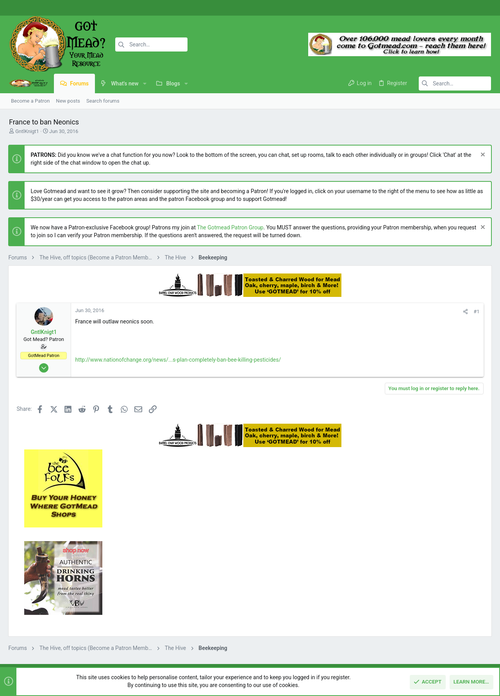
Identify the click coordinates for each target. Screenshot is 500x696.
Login (345, 585)
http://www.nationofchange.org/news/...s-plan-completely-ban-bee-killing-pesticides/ (177, 360)
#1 (372, 311)
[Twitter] (482, 8)
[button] (143, 83)
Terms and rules (382, 652)
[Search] (147, 44)
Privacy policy (420, 652)
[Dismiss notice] (482, 155)
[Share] (360, 311)
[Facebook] (458, 8)
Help (446, 652)
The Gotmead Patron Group (229, 227)
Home (180, 585)
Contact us (185, 615)
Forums (181, 600)
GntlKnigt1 (26, 131)
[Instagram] (470, 8)
